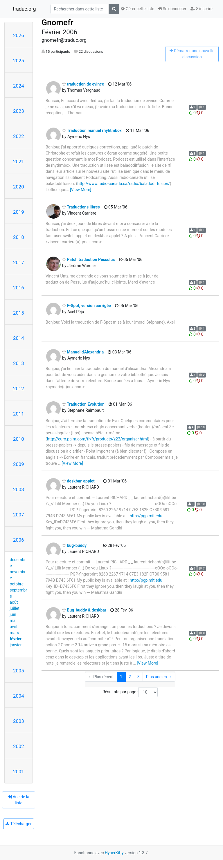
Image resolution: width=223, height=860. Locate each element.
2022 (18, 136)
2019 (18, 212)
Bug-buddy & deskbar (84, 610)
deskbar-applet (78, 481)
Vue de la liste (18, 799)
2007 (18, 515)
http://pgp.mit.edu (146, 516)
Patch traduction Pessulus (88, 259)
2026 (18, 35)
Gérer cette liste (137, 8)
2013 (18, 363)
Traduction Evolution (83, 404)
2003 (18, 721)
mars (14, 632)
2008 (18, 489)
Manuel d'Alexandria (83, 352)
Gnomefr (57, 22)
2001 (18, 771)
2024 (18, 86)
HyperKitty (114, 852)
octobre (17, 584)
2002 (18, 746)
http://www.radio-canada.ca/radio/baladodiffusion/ (123, 183)
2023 (18, 111)
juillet (14, 608)
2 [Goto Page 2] (130, 676)
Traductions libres (81, 207)
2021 (18, 161)
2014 (18, 338)
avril (13, 626)
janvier (16, 645)
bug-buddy (74, 545)
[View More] (80, 189)
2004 (18, 696)
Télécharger (18, 823)
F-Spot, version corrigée (86, 305)
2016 (18, 288)
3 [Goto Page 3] (138, 676)
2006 (18, 540)
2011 (18, 414)
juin (13, 614)
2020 (18, 187)
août (14, 602)
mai (13, 620)
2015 (18, 313)
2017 (18, 262)
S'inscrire (201, 8)
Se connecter (172, 8)
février (16, 638)
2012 (18, 388)
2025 (18, 60)
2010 (18, 439)
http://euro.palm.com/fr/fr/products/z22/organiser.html (97, 439)
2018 (18, 237)
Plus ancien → (159, 676)
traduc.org (24, 9)
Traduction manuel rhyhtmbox (92, 130)
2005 (18, 671)
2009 (18, 464)
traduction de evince (83, 84)
